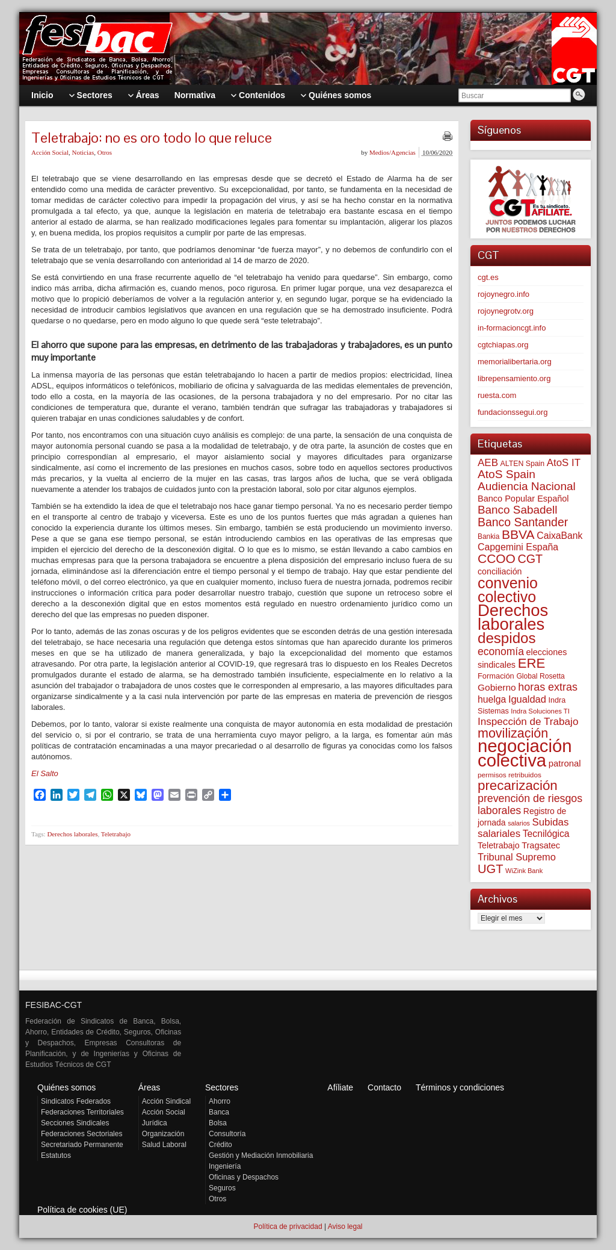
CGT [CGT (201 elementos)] (530, 558)
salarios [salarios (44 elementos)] (519, 823)
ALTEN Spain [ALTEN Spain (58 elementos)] (522, 463)
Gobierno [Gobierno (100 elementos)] (497, 687)
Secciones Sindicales (75, 1123)
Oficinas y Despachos (244, 1177)
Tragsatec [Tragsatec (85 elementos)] (541, 845)
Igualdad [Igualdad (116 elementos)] (527, 699)
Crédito (220, 1144)
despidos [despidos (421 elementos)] (507, 638)
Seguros (222, 1188)
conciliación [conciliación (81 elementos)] (500, 571)
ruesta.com (497, 395)
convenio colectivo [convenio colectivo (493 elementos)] (508, 589)
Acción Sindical (166, 1101)
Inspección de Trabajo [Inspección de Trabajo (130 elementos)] (528, 721)
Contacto (384, 1087)
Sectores (221, 1087)
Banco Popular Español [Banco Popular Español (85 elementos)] (523, 498)
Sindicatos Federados (76, 1101)
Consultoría (227, 1134)
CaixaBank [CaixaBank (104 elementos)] (559, 535)
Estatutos (56, 1155)
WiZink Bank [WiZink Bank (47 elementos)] (524, 870)
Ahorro (219, 1101)
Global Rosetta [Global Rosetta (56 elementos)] (540, 676)
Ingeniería (225, 1166)
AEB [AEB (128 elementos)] (488, 462)
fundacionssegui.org (512, 412)
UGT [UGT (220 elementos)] (490, 868)
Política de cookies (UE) (82, 1209)
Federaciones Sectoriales (81, 1134)
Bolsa (218, 1123)
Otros (104, 152)
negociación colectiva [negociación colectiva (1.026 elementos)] (525, 753)
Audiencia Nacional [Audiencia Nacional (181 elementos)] (527, 486)
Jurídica (154, 1123)
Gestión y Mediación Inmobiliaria (261, 1155)
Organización (163, 1134)
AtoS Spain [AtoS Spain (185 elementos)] (506, 474)
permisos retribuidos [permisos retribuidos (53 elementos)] (509, 775)
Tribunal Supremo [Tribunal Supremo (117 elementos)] (517, 856)
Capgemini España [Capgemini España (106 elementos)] (518, 547)
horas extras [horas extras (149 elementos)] (548, 687)
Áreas (149, 1087)
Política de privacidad (287, 1226)
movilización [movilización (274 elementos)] (513, 733)
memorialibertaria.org (515, 361)
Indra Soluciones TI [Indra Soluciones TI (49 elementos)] (540, 711)
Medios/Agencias (392, 152)
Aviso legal (345, 1226)
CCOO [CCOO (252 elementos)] (497, 558)
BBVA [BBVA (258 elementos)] (518, 534)
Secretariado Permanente (82, 1144)
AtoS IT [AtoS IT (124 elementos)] (564, 462)
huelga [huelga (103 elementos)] (492, 699)
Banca (219, 1112)
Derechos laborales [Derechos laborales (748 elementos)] (513, 617)
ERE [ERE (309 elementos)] (532, 663)
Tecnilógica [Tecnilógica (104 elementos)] (546, 834)
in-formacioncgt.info (512, 327)
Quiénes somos (66, 1087)
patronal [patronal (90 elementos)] (565, 763)
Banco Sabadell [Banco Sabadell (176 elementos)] (517, 509)
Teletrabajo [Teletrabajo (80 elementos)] (499, 845)
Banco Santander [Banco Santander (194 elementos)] (523, 522)
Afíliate (340, 1087)
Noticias (83, 152)
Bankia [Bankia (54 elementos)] (488, 536)
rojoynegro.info (503, 294)
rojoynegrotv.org (506, 311)
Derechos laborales (72, 834)
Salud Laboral (164, 1144)
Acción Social (50, 152)
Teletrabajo (116, 834)
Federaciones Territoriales (82, 1112)
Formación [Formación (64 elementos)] (496, 675)
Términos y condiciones (460, 1087)
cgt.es (488, 277)
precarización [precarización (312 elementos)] (518, 785)
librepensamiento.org (514, 378)
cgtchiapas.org (503, 344)
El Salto (44, 773)
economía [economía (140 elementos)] (501, 651)
